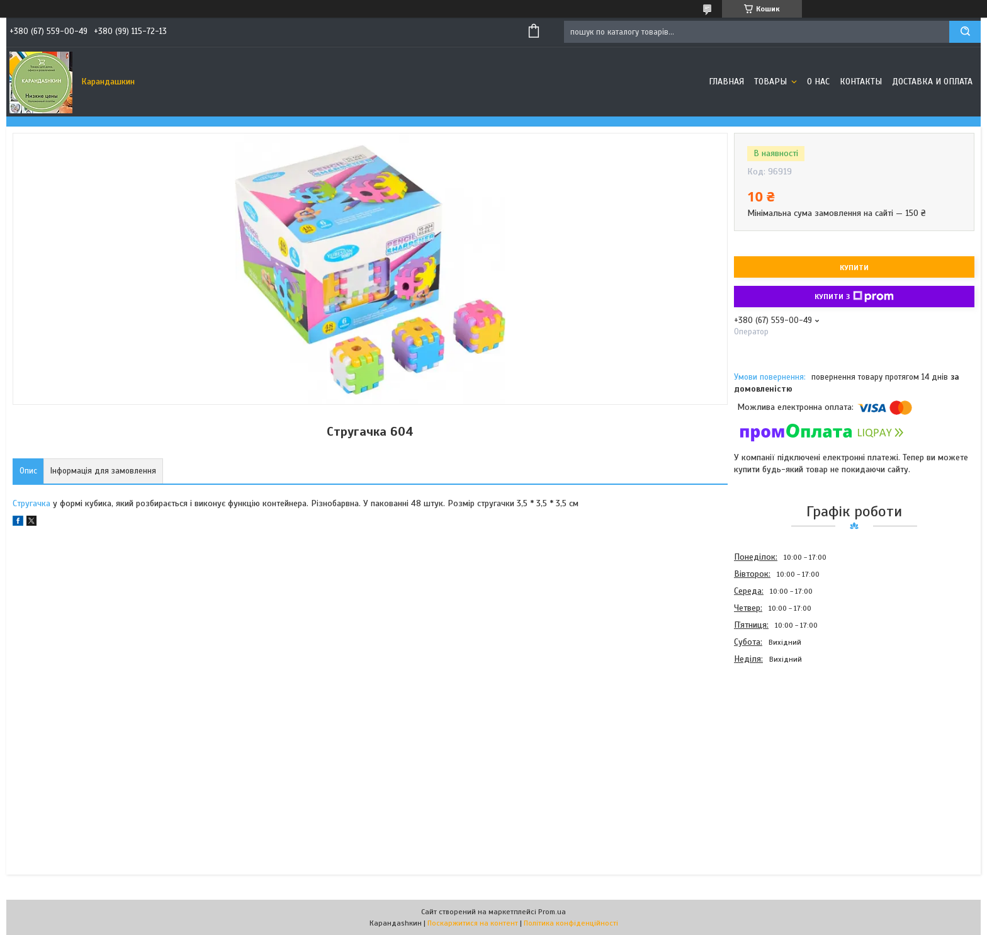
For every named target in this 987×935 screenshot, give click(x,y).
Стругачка (31, 503)
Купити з (854, 296)
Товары (771, 81)
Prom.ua (552, 911)
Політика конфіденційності (571, 923)
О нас (818, 81)
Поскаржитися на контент (472, 923)
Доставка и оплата (932, 81)
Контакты (861, 81)
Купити (854, 267)
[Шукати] (965, 32)
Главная (726, 81)
